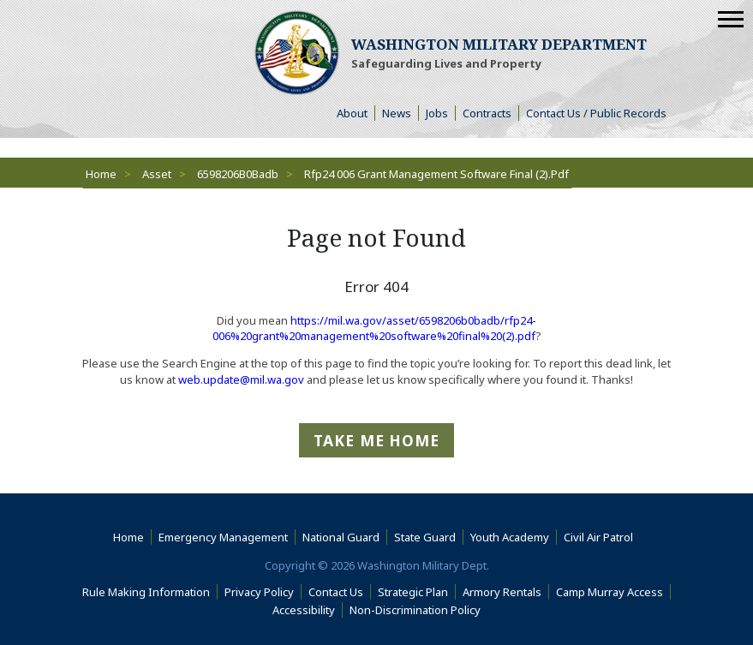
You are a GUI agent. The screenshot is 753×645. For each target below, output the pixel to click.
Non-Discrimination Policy (418, 610)
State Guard (425, 537)
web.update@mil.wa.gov (241, 379)
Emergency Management (223, 537)
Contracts (487, 113)
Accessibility (307, 610)
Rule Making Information (146, 592)
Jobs (437, 113)
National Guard (340, 537)
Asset (156, 174)
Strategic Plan (413, 592)
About (356, 113)
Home (101, 174)
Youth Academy (509, 537)
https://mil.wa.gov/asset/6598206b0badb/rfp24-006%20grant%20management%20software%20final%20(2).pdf (374, 328)
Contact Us (335, 592)
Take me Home (376, 440)
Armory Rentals (502, 592)
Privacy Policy (259, 592)
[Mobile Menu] (731, 19)
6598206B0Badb (237, 174)
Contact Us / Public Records (596, 113)
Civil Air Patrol (602, 537)
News (396, 113)
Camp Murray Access (613, 592)
